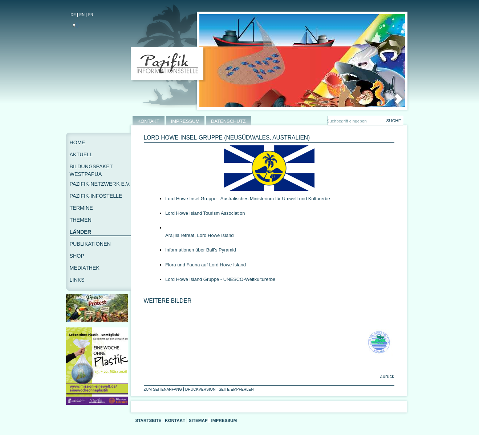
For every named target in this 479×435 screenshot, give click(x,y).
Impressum (224, 420)
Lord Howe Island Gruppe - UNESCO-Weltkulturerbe (220, 279)
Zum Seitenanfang (163, 389)
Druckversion (200, 389)
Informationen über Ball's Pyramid (200, 250)
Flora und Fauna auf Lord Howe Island (205, 264)
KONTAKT (148, 121)
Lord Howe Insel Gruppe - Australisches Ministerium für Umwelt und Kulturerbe (247, 198)
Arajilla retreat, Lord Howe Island (199, 235)
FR (90, 15)
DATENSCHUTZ (228, 121)
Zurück (386, 376)
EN (82, 15)
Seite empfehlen (236, 389)
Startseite (148, 420)
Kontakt (175, 420)
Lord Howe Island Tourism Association (205, 213)
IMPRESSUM (185, 121)
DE (73, 15)
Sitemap (198, 420)
